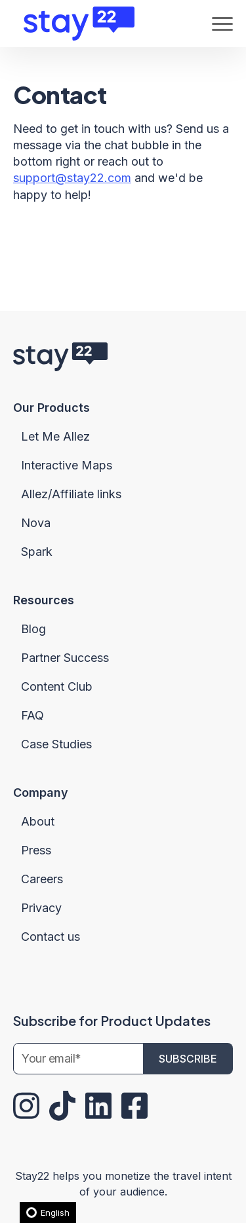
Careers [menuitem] (42, 879)
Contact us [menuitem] (50, 936)
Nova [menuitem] (36, 523)
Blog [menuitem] (33, 629)
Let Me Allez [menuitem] (55, 436)
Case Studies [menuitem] (56, 744)
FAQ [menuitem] (32, 715)
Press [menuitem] (36, 850)
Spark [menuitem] (36, 551)
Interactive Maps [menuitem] (66, 465)
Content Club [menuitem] (56, 686)
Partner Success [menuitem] (65, 658)
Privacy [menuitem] (41, 908)
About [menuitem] (37, 821)
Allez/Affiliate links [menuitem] (71, 494)
